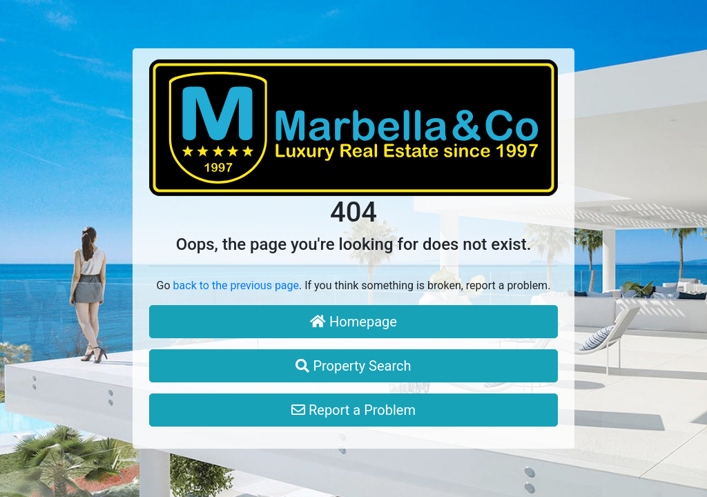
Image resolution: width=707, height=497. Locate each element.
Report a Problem (353, 410)
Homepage (353, 321)
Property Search (353, 366)
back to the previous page (236, 285)
